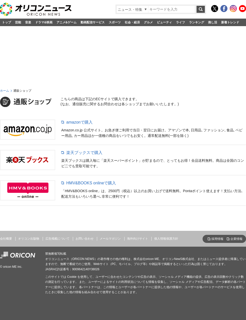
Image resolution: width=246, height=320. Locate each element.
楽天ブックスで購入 (84, 152)
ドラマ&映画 (43, 22)
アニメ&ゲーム (66, 22)
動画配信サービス (93, 22)
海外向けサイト (137, 238)
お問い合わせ (85, 238)
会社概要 (6, 238)
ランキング (196, 22)
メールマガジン (110, 238)
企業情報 (236, 239)
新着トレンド (230, 22)
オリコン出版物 (28, 238)
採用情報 (217, 239)
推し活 (212, 22)
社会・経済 (132, 22)
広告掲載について (57, 238)
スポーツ (115, 22)
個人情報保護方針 (166, 238)
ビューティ (164, 22)
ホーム (4, 90)
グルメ (148, 22)
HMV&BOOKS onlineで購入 (91, 183)
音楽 (28, 22)
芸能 (18, 22)
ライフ (180, 22)
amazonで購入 (79, 122)
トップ (6, 22)
